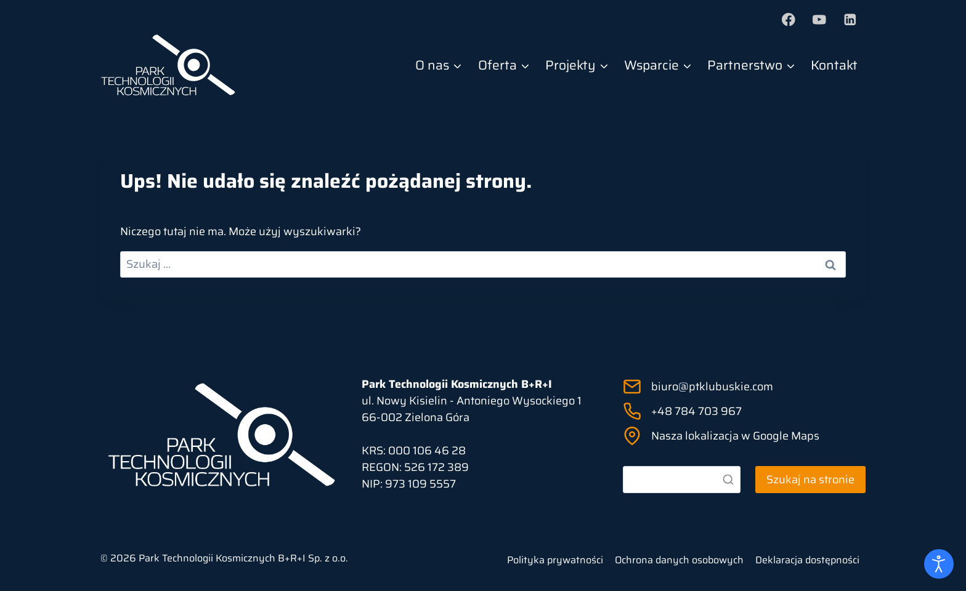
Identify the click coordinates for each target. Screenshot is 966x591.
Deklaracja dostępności (807, 560)
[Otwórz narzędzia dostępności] (939, 564)
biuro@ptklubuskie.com (712, 386)
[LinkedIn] (850, 19)
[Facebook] (789, 19)
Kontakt (834, 65)
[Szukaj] (682, 479)
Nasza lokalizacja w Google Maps (735, 435)
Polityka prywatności (555, 560)
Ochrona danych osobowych (679, 560)
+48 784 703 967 (696, 411)
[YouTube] (819, 19)
